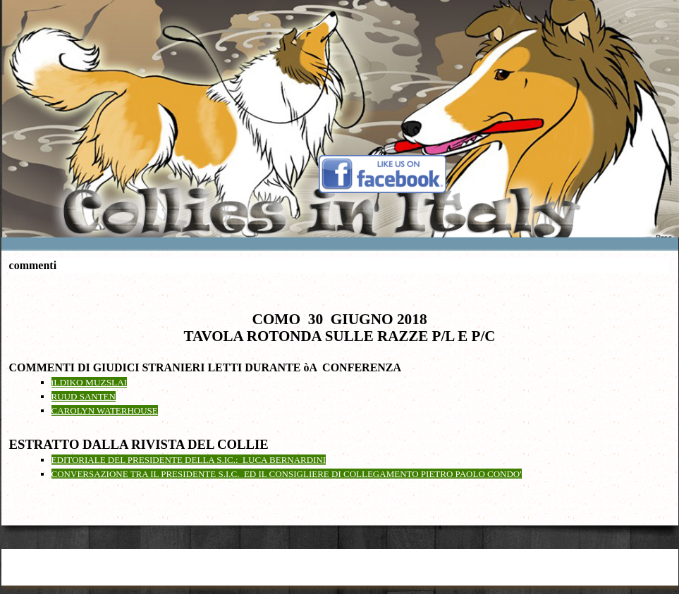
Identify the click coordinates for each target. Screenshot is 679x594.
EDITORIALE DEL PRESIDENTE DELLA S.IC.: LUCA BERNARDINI (188, 459)
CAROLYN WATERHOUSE (104, 410)
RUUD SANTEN (83, 396)
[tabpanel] (340, 381)
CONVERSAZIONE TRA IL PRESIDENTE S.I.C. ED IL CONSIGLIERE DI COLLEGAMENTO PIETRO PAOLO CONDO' (286, 474)
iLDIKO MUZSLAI (89, 382)
